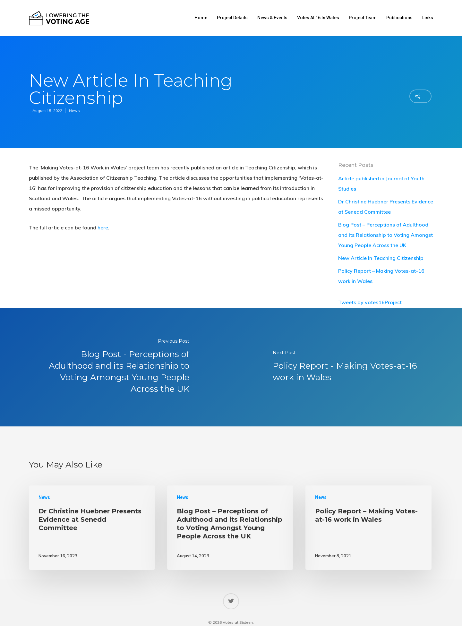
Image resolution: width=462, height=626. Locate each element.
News (74, 110)
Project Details (232, 17)
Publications (399, 17)
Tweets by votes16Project (370, 302)
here (103, 227)
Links (427, 17)
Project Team (363, 17)
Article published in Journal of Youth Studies (381, 183)
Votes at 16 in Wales (318, 17)
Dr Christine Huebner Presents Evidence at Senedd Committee (385, 206)
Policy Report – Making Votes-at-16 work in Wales (381, 276)
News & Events (272, 17)
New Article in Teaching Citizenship (381, 258)
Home (200, 17)
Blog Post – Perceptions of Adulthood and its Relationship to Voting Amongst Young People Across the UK (385, 234)
